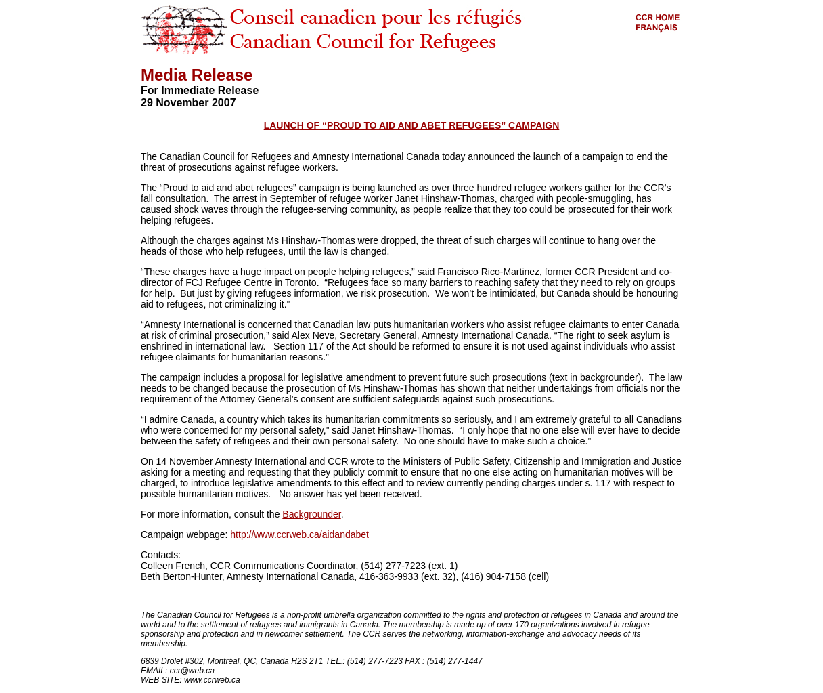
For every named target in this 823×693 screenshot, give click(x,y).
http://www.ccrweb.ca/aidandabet (299, 534)
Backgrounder (311, 514)
